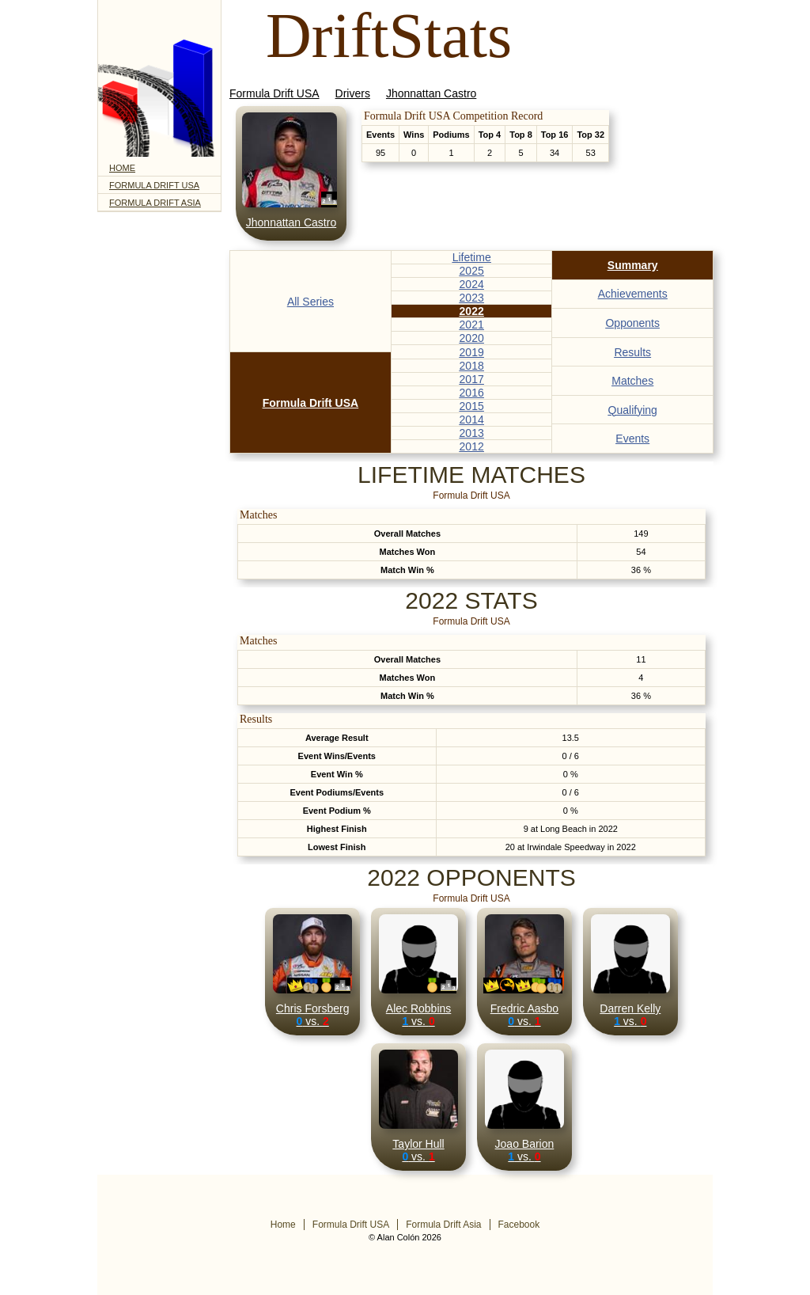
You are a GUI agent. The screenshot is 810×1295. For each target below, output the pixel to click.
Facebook (519, 1224)
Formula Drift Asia (155, 202)
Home (122, 168)
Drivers (352, 93)
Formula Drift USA (154, 185)
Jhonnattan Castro (431, 93)
